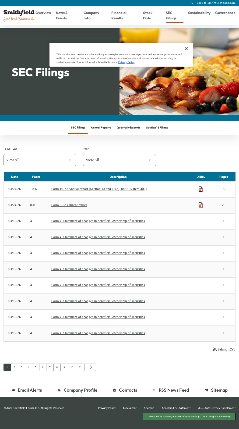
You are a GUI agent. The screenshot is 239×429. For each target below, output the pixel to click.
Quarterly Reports (129, 136)
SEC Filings (171, 16)
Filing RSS (223, 358)
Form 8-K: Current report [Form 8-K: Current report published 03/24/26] (69, 213)
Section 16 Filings (157, 136)
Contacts (125, 398)
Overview (43, 13)
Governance (225, 13)
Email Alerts (26, 398)
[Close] (186, 48)
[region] (121, 55)
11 (81, 375)
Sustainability (199, 13)
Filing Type (10, 157)
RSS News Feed (171, 398)
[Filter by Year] (119, 168)
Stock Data (147, 16)
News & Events (62, 16)
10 (72, 375)
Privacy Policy (107, 416)
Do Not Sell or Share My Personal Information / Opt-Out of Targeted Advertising (189, 425)
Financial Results (119, 16)
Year (86, 157)
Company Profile (77, 398)
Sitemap (216, 398)
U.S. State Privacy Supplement (216, 416)
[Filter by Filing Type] (40, 168)
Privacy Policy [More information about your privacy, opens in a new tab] (126, 62)
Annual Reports (101, 136)
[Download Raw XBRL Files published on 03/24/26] (201, 197)
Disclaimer (130, 416)
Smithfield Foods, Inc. (26, 416)
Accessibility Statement (176, 416)
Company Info (91, 16)
